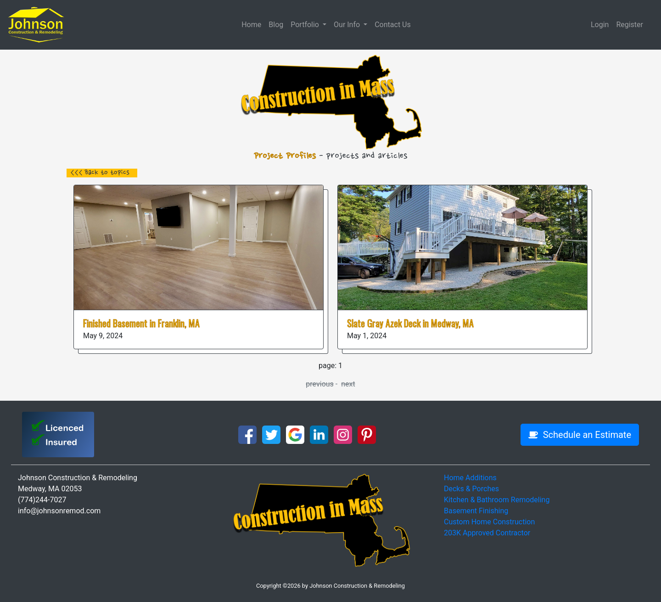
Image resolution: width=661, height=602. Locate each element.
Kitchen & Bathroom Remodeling (496, 499)
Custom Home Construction (489, 521)
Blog (276, 24)
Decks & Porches (471, 488)
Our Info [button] (348, 24)
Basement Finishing (476, 510)
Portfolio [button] (306, 24)
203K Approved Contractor (487, 532)
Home (251, 24)
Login (600, 24)
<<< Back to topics (99, 173)
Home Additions (470, 477)
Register (629, 24)
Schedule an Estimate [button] (579, 434)
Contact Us (393, 24)
